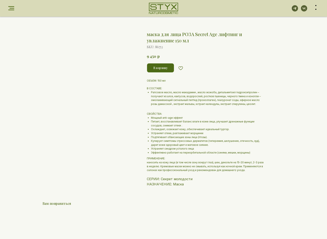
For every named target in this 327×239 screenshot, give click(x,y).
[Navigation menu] (11, 8)
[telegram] (295, 10)
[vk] (304, 10)
